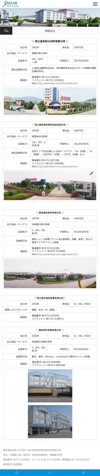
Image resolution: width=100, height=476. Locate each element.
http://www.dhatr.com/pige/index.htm (57, 254)
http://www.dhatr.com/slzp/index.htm (57, 166)
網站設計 (7, 464)
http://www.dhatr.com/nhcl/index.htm (57, 83)
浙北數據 (17, 464)
